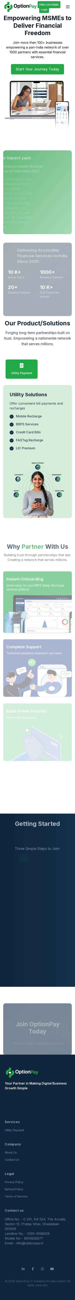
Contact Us (12, 1159)
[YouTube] (52, 1269)
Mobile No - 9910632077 (24, 1238)
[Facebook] (33, 1269)
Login (44, 9)
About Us (11, 1152)
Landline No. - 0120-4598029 (27, 1234)
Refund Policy (14, 1189)
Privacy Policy (14, 1182)
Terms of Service (16, 1196)
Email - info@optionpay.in (24, 1243)
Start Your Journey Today (37, 69)
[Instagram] (42, 1269)
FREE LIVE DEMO (49, 4)
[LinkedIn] (23, 1269)
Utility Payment (14, 1130)
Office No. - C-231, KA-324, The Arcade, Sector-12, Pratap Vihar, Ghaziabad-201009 (35, 1224)
